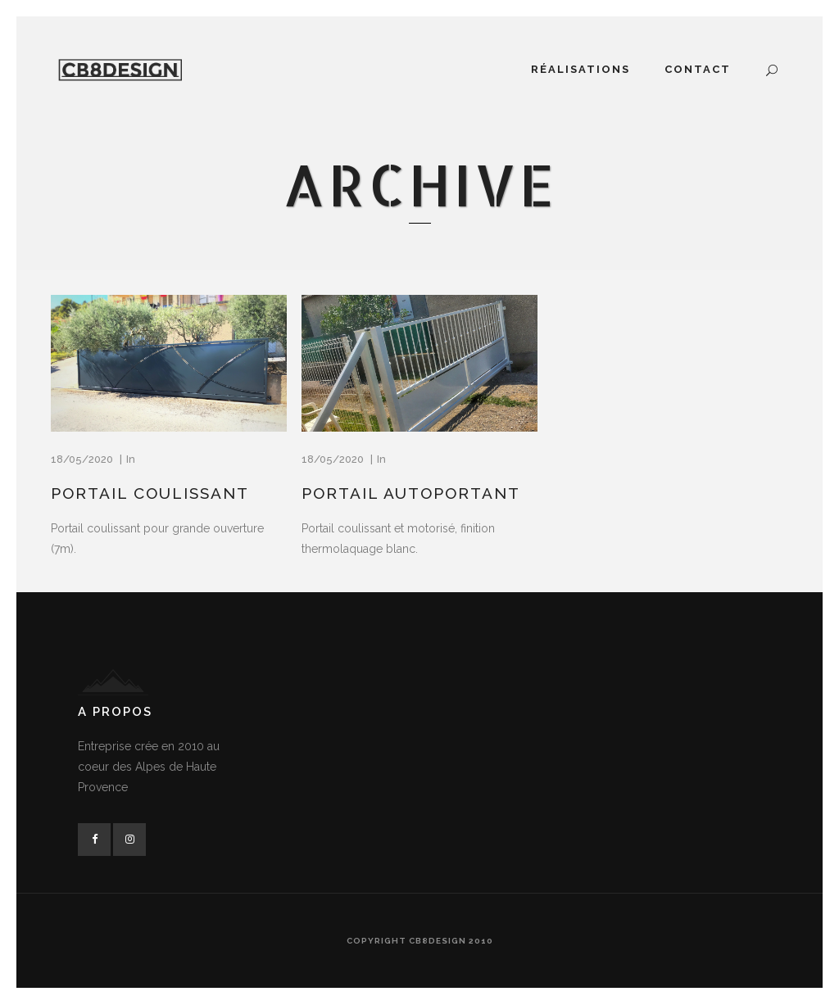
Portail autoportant (411, 493)
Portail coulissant (150, 493)
